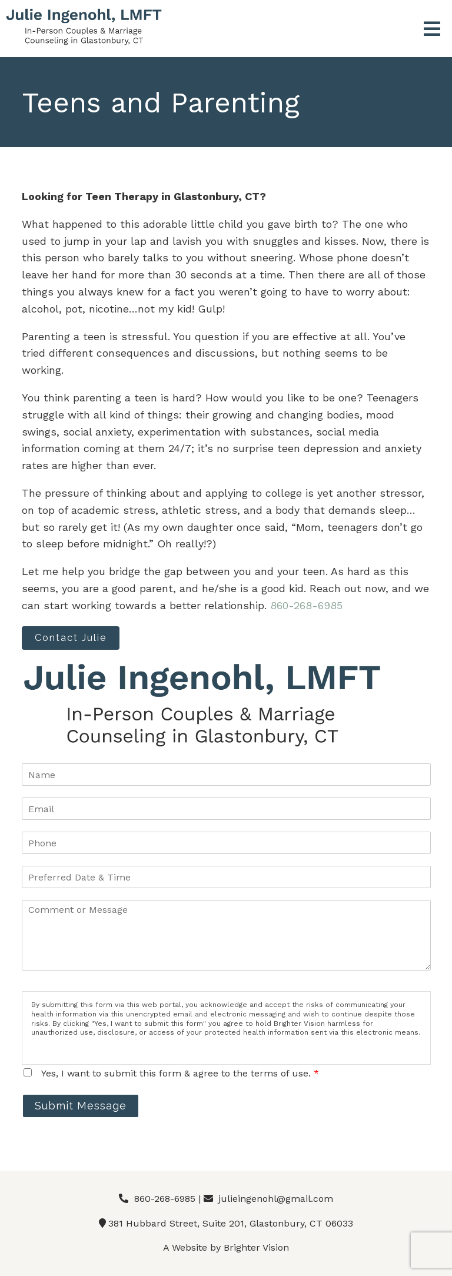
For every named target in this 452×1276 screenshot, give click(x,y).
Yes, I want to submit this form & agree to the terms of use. (180, 1073)
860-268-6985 (306, 605)
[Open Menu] (432, 29)
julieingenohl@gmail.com (275, 1198)
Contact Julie (71, 637)
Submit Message (81, 1105)
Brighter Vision (256, 1247)
